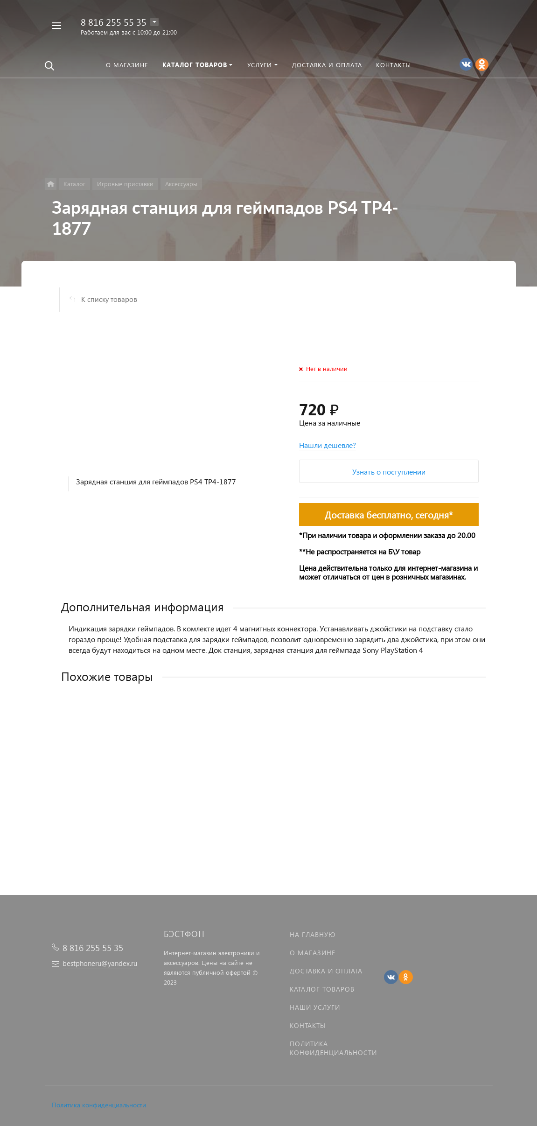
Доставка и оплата (326, 970)
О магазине (312, 952)
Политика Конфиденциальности (333, 1048)
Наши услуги (315, 1007)
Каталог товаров (322, 989)
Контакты (308, 1025)
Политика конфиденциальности (99, 1104)
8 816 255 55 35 (113, 21)
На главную (312, 934)
